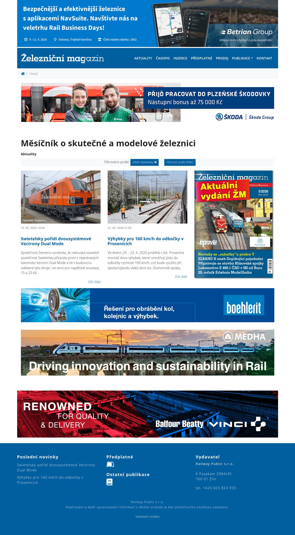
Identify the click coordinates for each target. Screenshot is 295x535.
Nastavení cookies (147, 517)
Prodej (222, 58)
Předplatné (201, 58)
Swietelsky (144, 162)
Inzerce (180, 58)
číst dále (94, 281)
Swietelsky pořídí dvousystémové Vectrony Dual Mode (56, 241)
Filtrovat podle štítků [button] (179, 162)
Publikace (241, 58)
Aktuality (143, 58)
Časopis (163, 58)
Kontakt (264, 58)
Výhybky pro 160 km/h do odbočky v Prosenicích (146, 241)
